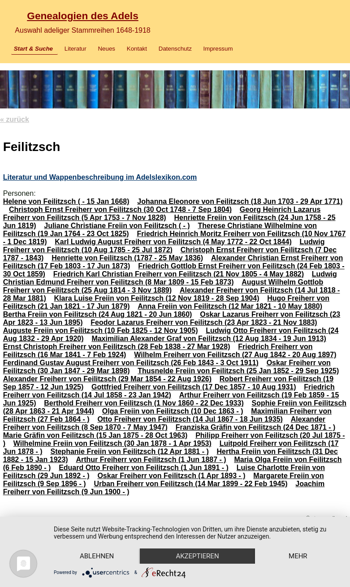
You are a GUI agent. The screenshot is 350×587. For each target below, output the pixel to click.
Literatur (75, 48)
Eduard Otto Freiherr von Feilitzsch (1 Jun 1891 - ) (144, 467)
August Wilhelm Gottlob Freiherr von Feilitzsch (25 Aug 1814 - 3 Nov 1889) (163, 286)
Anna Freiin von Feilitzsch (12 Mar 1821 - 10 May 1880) (230, 306)
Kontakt (137, 48)
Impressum (218, 48)
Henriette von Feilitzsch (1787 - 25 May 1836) (127, 258)
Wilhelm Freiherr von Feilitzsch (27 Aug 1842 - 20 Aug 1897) (235, 354)
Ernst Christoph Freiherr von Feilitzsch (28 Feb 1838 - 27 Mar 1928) (116, 346)
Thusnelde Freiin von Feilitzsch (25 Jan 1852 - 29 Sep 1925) (238, 371)
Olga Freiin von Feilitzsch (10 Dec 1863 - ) (172, 411)
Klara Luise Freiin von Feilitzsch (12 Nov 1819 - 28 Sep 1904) (156, 298)
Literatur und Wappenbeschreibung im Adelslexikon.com (100, 177)
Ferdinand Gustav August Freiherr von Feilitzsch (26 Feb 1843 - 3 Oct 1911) (131, 363)
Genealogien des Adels (82, 16)
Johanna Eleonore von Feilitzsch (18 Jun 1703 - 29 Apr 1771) (239, 201)
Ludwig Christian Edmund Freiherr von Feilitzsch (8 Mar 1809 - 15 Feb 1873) (170, 278)
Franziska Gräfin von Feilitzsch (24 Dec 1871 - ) (256, 427)
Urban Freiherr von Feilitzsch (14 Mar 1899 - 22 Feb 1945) (190, 484)
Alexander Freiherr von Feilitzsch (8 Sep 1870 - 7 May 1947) (164, 423)
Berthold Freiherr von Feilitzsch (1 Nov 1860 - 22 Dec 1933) (144, 403)
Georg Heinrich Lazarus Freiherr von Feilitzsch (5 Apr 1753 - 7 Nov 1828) (162, 213)
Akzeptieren (197, 556)
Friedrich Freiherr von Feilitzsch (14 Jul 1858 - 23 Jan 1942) (169, 391)
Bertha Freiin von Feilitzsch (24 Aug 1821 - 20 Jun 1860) (97, 314)
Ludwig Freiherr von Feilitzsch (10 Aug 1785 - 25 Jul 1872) (164, 246)
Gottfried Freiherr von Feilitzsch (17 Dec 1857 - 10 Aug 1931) (193, 387)
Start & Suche (33, 48)
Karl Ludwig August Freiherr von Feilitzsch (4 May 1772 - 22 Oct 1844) (173, 242)
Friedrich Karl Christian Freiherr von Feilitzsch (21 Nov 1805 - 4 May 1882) (178, 274)
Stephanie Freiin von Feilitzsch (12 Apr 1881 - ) (129, 451)
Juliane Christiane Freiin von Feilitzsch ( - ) (117, 225)
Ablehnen (97, 556)
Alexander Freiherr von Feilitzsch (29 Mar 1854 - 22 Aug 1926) (107, 379)
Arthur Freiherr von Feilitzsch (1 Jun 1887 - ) (151, 459)
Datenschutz (175, 48)
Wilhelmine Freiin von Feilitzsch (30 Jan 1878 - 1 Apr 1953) (112, 443)
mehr (298, 556)
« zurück (14, 119)
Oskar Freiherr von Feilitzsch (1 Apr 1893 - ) (171, 475)
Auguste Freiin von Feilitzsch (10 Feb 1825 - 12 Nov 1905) (100, 330)
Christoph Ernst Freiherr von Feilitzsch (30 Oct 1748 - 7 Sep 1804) (120, 209)
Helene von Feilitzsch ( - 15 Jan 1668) (66, 201)
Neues (106, 48)
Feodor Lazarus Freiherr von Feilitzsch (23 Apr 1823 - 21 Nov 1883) (204, 322)
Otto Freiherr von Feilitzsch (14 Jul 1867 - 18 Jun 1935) (189, 419)
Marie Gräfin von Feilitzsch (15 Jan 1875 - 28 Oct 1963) (95, 435)
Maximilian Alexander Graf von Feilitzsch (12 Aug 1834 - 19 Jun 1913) (208, 338)
